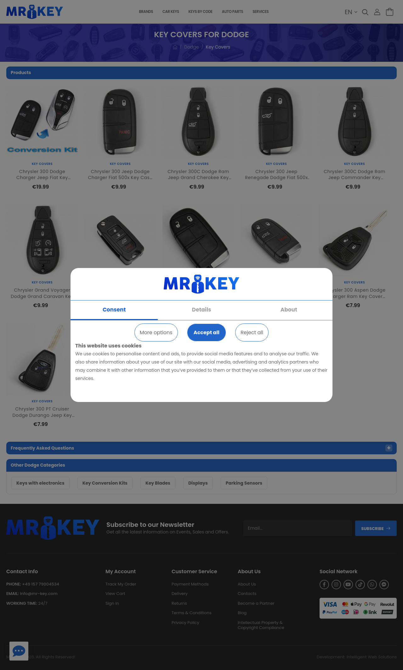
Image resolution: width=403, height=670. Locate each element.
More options (156, 332)
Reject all (252, 332)
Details (201, 309)
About (289, 309)
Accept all (206, 332)
